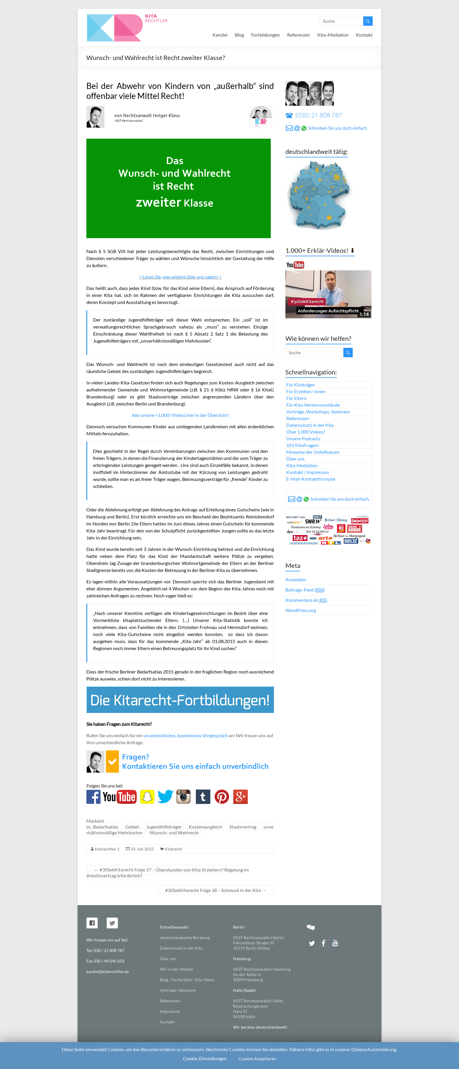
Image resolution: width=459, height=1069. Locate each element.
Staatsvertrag (242, 826)
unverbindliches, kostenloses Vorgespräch (185, 735)
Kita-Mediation (333, 34)
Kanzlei (220, 34)
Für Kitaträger (300, 384)
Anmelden (295, 579)
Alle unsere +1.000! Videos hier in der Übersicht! (180, 415)
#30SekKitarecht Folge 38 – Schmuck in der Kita (215, 890)
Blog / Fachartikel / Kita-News (187, 979)
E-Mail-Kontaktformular (311, 479)
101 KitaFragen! (302, 445)
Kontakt (364, 34)
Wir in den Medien (176, 969)
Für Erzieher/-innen (306, 391)
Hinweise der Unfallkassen (313, 452)
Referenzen (298, 34)
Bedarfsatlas (105, 826)
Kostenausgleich (205, 826)
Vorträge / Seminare (178, 990)
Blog (239, 34)
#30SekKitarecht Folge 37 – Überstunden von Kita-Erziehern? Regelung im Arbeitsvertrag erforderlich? (167, 872)
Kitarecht (173, 848)
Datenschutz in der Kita (310, 425)
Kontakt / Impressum (307, 472)
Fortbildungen (265, 34)
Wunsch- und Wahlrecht (174, 832)
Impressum (170, 1011)
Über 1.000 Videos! (305, 431)
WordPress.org (300, 610)
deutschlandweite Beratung (185, 937)
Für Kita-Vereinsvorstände (313, 405)
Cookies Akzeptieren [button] (257, 1058)
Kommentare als (306, 600)
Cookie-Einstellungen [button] (205, 1058)
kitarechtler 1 (107, 848)
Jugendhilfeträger (164, 826)
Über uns (295, 458)
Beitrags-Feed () (305, 590)
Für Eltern (296, 398)
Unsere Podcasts (303, 438)
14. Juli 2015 (142, 848)
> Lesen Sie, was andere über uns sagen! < (180, 276)
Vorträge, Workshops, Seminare (318, 411)
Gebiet (132, 826)
